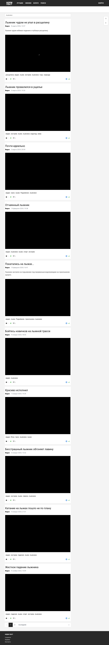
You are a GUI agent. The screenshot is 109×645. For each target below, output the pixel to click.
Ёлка (12, 437)
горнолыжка (29, 319)
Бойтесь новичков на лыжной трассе (27, 331)
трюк (13, 193)
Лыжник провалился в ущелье (23, 87)
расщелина (10, 75)
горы (41, 75)
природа (47, 75)
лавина (25, 496)
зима (39, 134)
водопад (34, 134)
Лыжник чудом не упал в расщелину (27, 22)
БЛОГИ (35, 3)
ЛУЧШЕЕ (20, 3)
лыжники (35, 75)
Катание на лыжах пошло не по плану (28, 508)
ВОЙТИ (101, 3)
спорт (26, 252)
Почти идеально (15, 146)
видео (17, 75)
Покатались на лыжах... (19, 264)
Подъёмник (24, 193)
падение (21, 555)
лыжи (22, 75)
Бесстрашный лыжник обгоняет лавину (29, 449)
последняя (22, 625)
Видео (7, 26)
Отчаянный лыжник (17, 205)
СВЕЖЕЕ (28, 3)
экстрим (28, 75)
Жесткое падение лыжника (21, 567)
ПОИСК (43, 3)
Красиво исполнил (16, 390)
